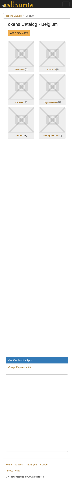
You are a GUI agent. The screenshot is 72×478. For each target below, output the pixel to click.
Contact (44, 464)
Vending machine (51, 135)
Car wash (19, 102)
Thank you (31, 464)
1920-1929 (51, 69)
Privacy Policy (13, 470)
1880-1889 (19, 69)
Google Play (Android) (19, 367)
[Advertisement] (37, 250)
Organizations (50, 102)
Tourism (19, 135)
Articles (19, 464)
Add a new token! (19, 33)
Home (9, 464)
